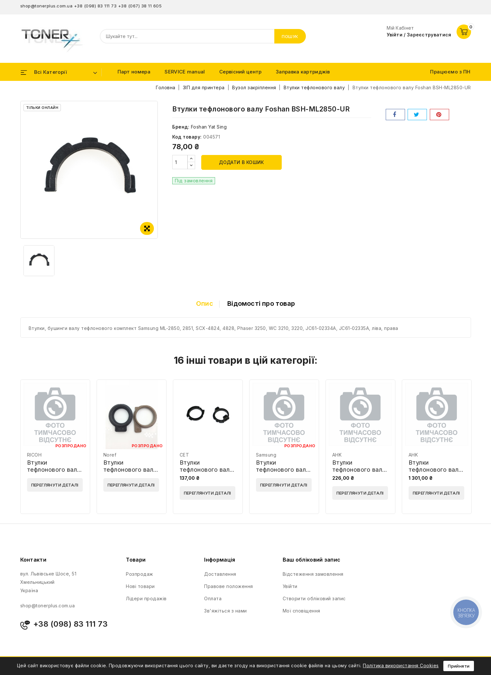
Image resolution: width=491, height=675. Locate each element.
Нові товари (140, 586)
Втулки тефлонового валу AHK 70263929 (359, 469)
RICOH (34, 455)
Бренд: (180, 127)
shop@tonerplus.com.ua (46, 5)
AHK (337, 455)
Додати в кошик (241, 162)
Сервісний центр (240, 72)
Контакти (33, 559)
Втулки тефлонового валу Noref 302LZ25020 (131, 469)
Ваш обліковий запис (312, 559)
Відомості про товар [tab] (261, 303)
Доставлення (220, 574)
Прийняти (458, 666)
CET (184, 455)
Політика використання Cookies (401, 665)
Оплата (213, 598)
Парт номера (134, 72)
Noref (110, 455)
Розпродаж (139, 574)
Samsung (266, 455)
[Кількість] (180, 162)
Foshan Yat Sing (209, 127)
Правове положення (228, 586)
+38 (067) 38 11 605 (140, 5)
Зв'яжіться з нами (225, 610)
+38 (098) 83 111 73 (95, 5)
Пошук (290, 36)
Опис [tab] (204, 303)
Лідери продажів (146, 598)
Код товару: (187, 137)
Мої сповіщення (301, 610)
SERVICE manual (185, 72)
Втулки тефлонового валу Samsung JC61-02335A (282, 473)
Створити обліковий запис (314, 598)
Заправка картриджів (303, 72)
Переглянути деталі (55, 484)
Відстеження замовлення (313, 574)
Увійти (290, 586)
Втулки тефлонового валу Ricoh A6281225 (53, 469)
